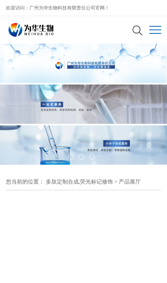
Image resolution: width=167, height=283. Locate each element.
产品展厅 (130, 182)
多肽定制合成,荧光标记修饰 (79, 182)
